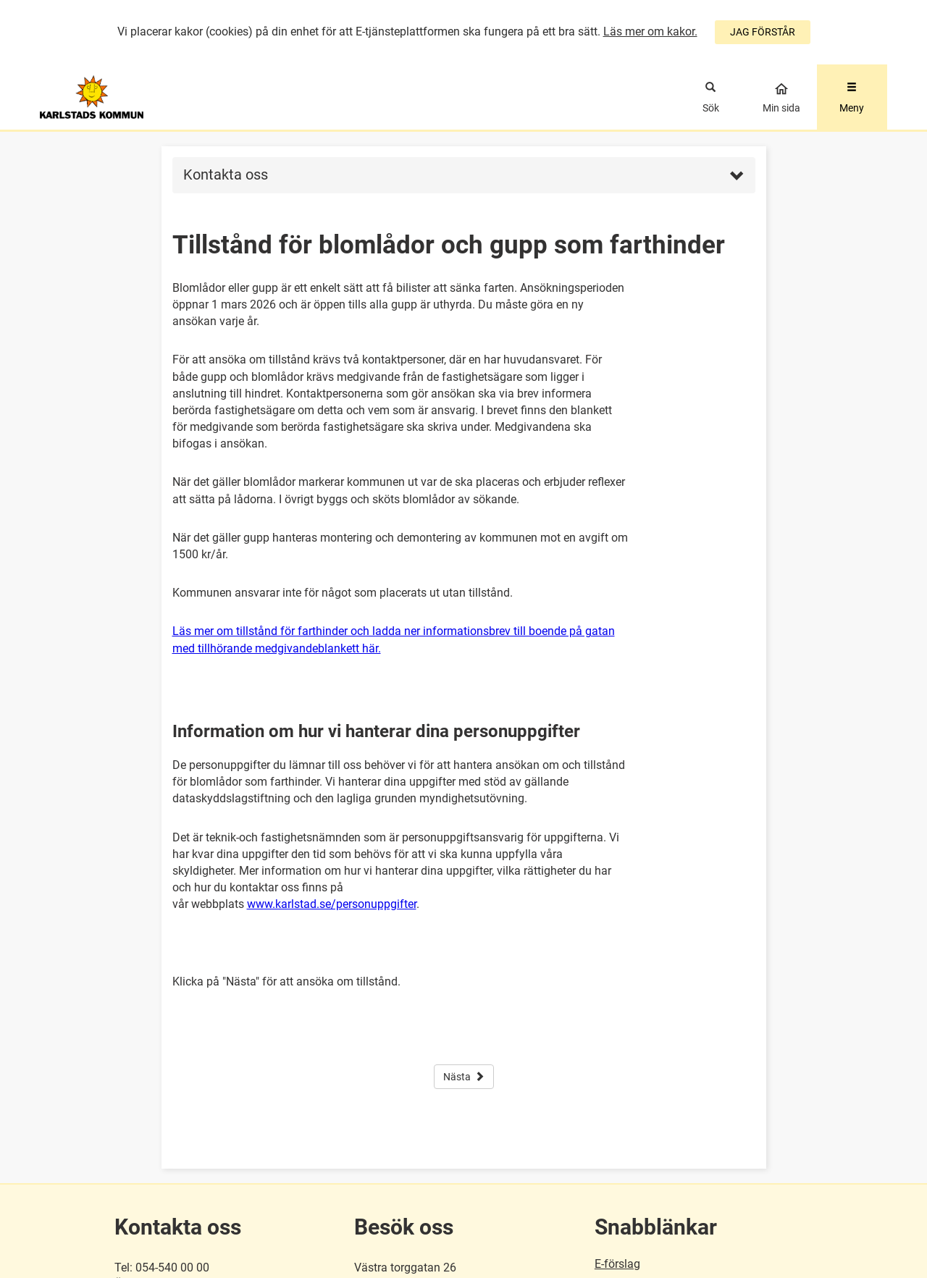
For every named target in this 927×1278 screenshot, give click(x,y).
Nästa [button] (464, 1076)
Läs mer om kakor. (650, 31)
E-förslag (617, 1264)
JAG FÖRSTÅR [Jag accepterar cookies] (762, 32)
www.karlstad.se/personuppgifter (331, 904)
